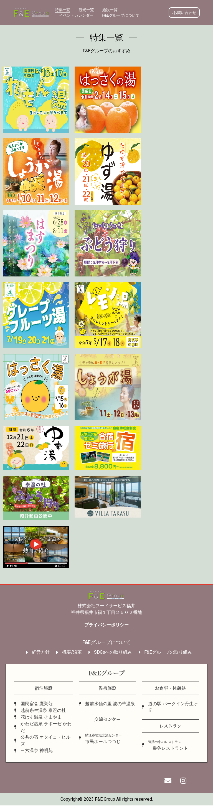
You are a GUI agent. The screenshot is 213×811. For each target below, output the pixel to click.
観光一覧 (86, 9)
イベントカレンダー (76, 15)
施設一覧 (109, 9)
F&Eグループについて (121, 15)
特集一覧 (62, 9)
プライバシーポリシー (106, 625)
